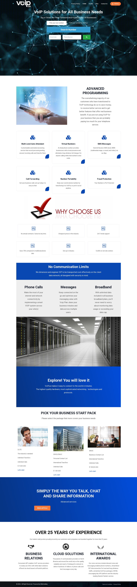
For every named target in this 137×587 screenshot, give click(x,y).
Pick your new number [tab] (56, 23)
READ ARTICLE (42, 508)
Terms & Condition (107, 584)
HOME (84, 3)
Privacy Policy (75, 3)
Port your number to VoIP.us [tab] (78, 23)
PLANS (91, 3)
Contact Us (104, 3)
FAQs (96, 3)
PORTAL (115, 3)
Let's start (21, 470)
